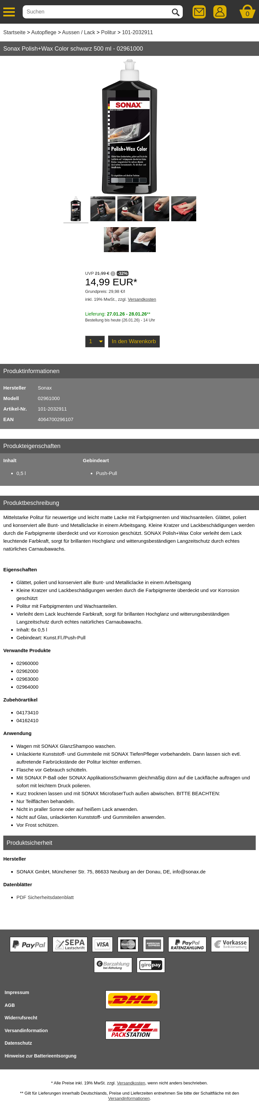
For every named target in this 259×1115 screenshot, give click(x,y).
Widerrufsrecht (21, 1017)
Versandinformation (26, 1030)
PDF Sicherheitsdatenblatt (45, 897)
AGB (10, 1005)
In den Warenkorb (134, 341)
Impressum (17, 992)
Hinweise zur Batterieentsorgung (41, 1055)
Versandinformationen (129, 1098)
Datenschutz (18, 1043)
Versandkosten (142, 299)
